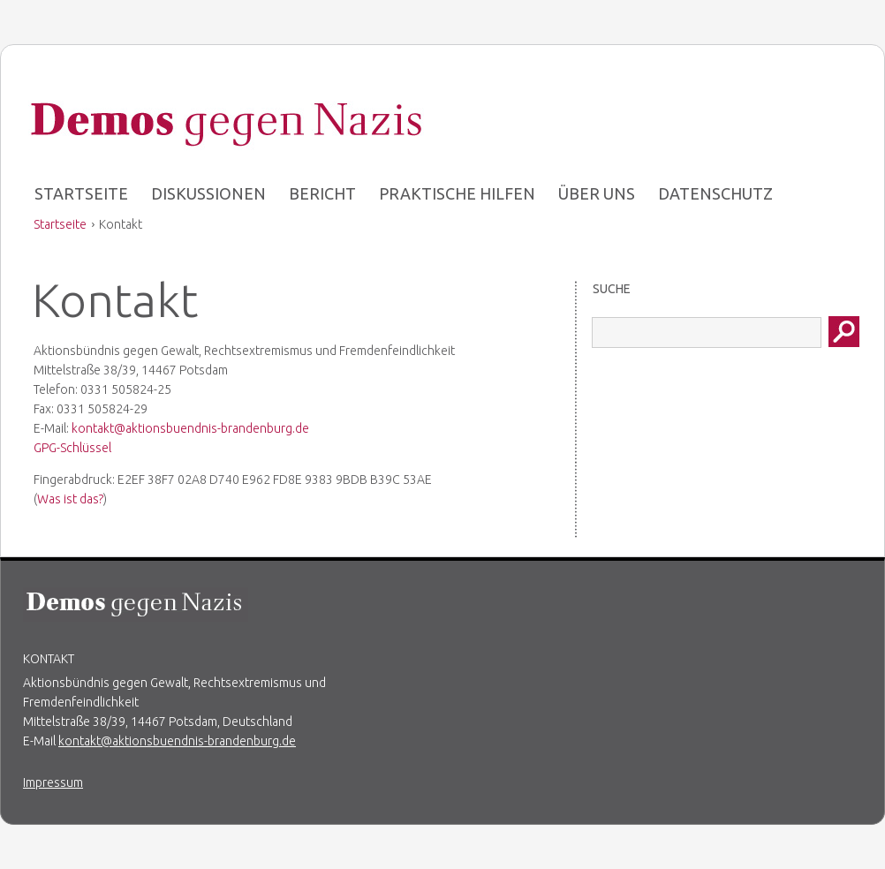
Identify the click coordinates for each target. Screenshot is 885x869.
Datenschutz (715, 193)
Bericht (322, 193)
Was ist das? (70, 499)
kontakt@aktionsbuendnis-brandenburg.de (190, 428)
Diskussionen (208, 193)
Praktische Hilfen (457, 193)
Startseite (81, 193)
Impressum (53, 782)
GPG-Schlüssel (72, 448)
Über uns (596, 193)
